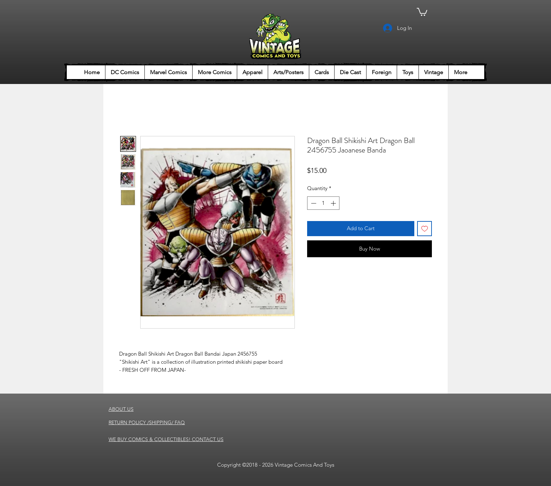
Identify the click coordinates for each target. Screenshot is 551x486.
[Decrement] (313, 203)
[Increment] (334, 203)
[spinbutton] (323, 203)
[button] (422, 11)
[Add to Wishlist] (424, 228)
